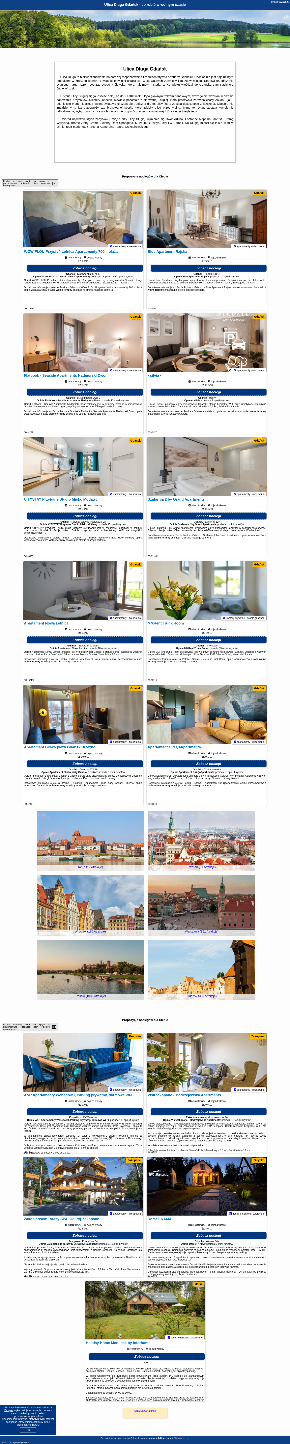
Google (9, 1410)
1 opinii (230, 526)
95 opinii (118, 278)
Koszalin (135, 1036)
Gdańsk (135, 192)
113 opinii (124, 1121)
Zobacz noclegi (85, 270)
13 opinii (115, 402)
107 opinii (236, 1121)
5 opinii (219, 1245)
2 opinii (111, 774)
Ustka (199, 1284)
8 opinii (216, 402)
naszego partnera (103, 291)
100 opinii (224, 278)
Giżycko (259, 1160)
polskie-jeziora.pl (280, 1)
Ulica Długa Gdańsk (145, 1411)
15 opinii (112, 526)
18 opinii (102, 650)
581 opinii (113, 1245)
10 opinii (229, 774)
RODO (35, 1424)
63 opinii (223, 650)
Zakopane (257, 1036)
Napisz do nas (182, 1438)
